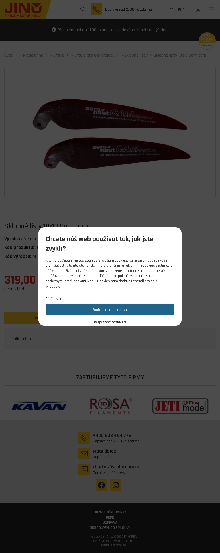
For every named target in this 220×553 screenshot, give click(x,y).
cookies (121, 260)
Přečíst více (54, 299)
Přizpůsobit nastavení (110, 322)
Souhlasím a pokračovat (110, 309)
